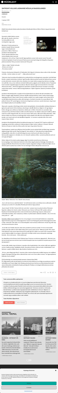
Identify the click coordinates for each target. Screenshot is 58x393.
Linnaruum (4, 14)
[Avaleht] (8, 2)
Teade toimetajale (9, 272)
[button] (55, 370)
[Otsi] (53, 2)
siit (9, 259)
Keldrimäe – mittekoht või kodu (10, 338)
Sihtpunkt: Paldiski (29, 338)
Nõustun (29, 383)
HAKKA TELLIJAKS (9, 302)
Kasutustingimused (28, 391)
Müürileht (4, 17)
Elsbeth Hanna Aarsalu (6, 24)
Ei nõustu (29, 387)
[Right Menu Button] (56, 2)
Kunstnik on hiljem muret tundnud (10, 219)
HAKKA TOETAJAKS (21, 302)
